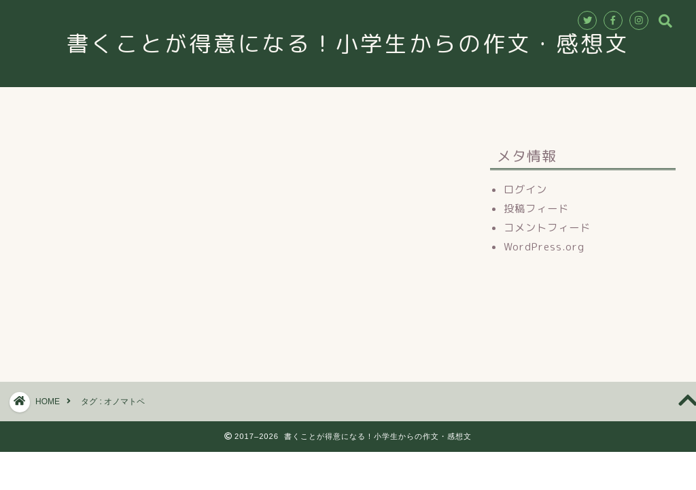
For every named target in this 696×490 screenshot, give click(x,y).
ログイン (525, 189)
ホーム (185, 103)
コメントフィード (547, 227)
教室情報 (252, 103)
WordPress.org (544, 247)
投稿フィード (536, 208)
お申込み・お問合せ (420, 103)
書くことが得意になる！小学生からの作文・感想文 (360, 43)
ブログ (511, 103)
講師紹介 (324, 103)
